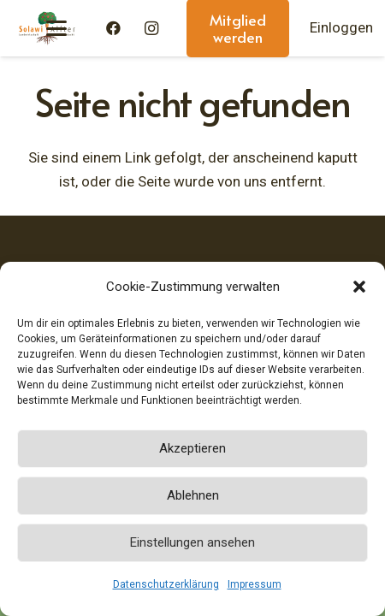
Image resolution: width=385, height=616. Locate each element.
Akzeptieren (192, 448)
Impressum (254, 584)
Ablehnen (193, 495)
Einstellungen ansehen (192, 542)
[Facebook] (113, 28)
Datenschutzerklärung (166, 584)
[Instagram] (151, 28)
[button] (359, 286)
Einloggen (341, 27)
